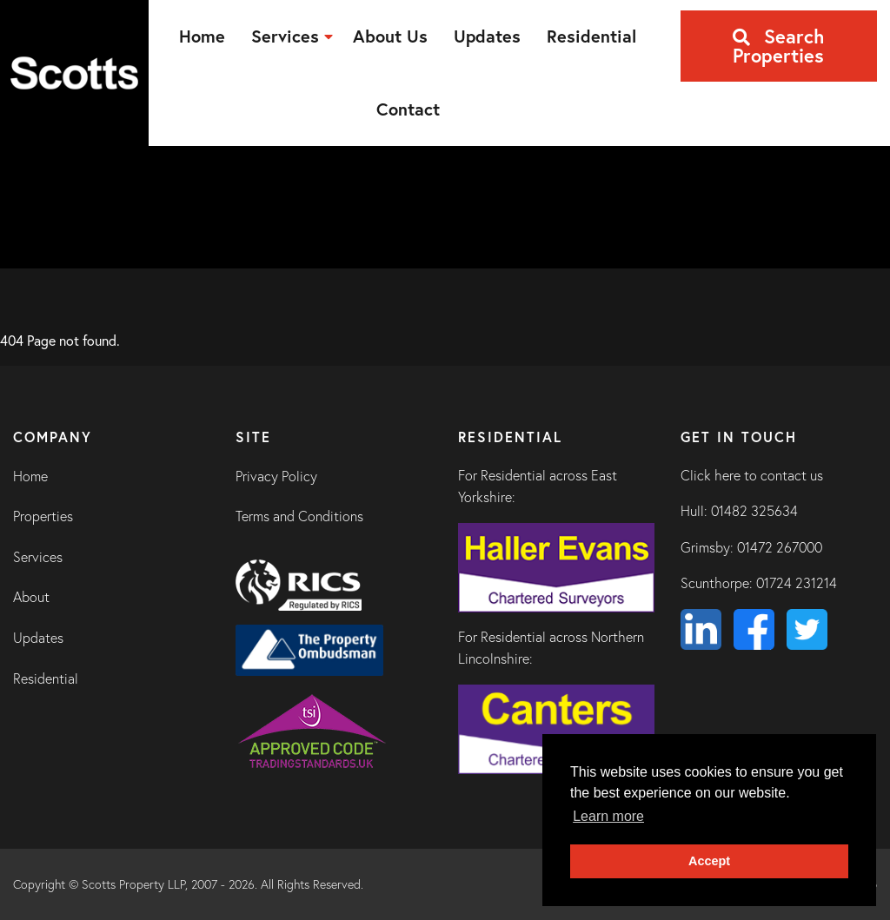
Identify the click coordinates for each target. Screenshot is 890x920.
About (31, 597)
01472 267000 (779, 547)
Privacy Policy (276, 476)
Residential (45, 678)
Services (38, 557)
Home (30, 476)
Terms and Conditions (299, 516)
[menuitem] (202, 36)
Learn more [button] (608, 816)
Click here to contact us (752, 475)
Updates (38, 637)
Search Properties (778, 45)
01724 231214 (796, 583)
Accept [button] (709, 861)
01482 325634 (754, 511)
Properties (43, 516)
